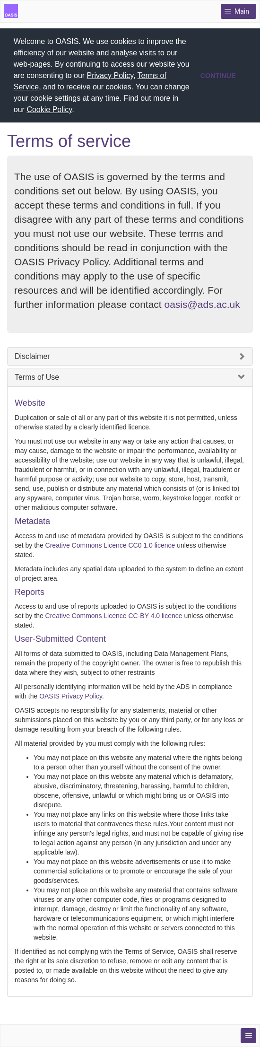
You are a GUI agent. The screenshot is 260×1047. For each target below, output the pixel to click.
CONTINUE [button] (218, 75)
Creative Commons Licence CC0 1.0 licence (110, 543)
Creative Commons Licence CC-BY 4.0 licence (113, 614)
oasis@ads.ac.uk (202, 302)
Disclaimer (32, 354)
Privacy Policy (110, 75)
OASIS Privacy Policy (70, 694)
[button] (77, 110)
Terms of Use (37, 375)
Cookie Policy (49, 109)
